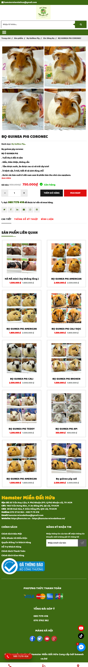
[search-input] (44, 22)
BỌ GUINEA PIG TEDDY (22, 427)
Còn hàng (47, 183)
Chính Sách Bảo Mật (11, 532)
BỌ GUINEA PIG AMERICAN (66, 277)
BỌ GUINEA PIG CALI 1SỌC (66, 327)
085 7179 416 (16, 200)
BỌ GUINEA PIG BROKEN (66, 377)
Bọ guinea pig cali (66, 477)
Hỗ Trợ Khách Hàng (11, 545)
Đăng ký (82, 541)
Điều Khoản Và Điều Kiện (14, 536)
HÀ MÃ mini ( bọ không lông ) (22, 277)
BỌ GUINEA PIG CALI (21, 377)
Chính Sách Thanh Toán (13, 549)
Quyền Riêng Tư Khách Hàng (16, 540)
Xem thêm (6, 176)
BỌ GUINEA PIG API (66, 427)
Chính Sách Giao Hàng (12, 553)
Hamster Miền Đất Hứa (44, 653)
